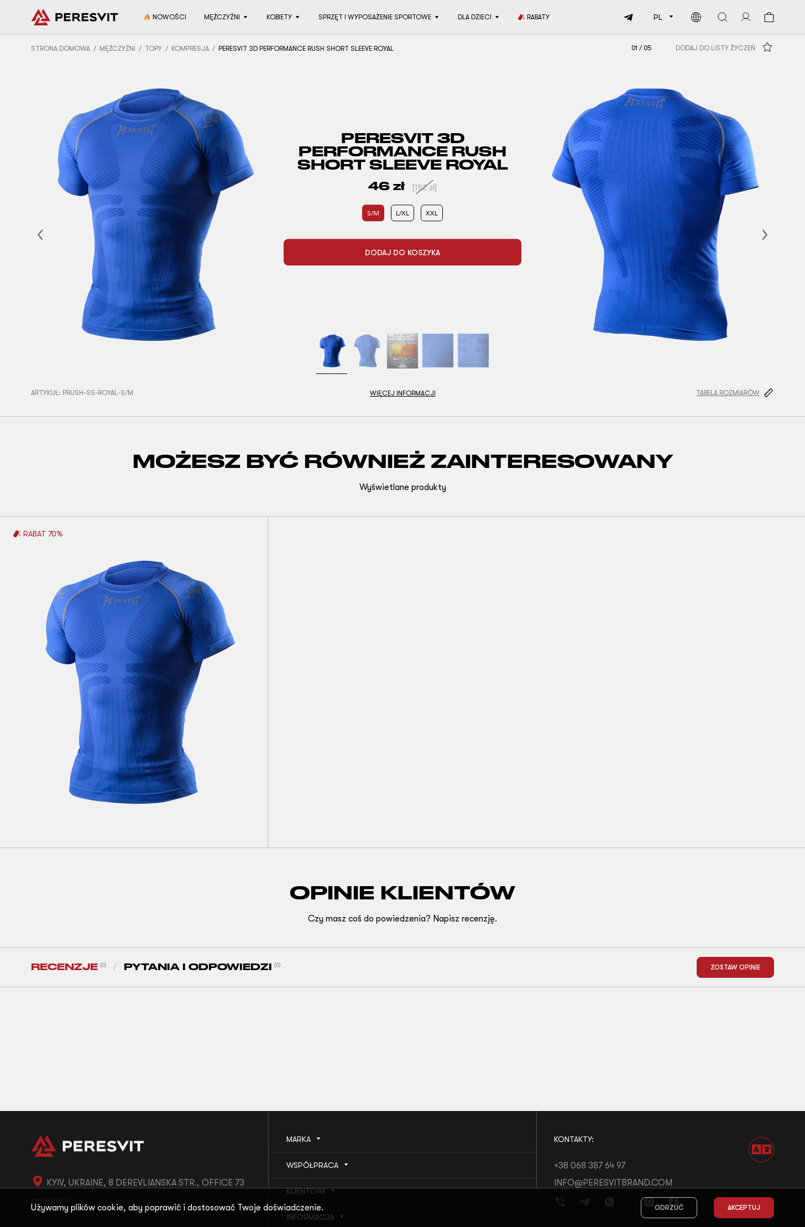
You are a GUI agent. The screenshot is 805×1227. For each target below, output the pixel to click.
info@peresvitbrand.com (613, 1183)
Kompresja (190, 48)
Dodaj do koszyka (402, 252)
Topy (153, 48)
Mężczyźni (117, 48)
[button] (53, 234)
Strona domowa (60, 48)
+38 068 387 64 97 (589, 1166)
